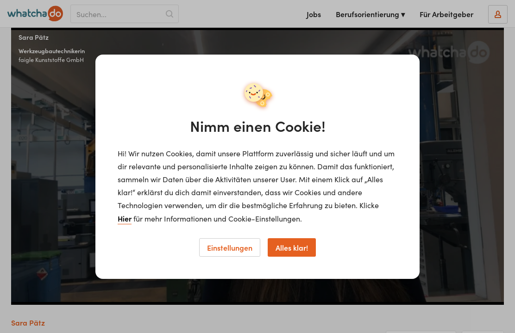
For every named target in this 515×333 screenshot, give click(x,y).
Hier (125, 218)
